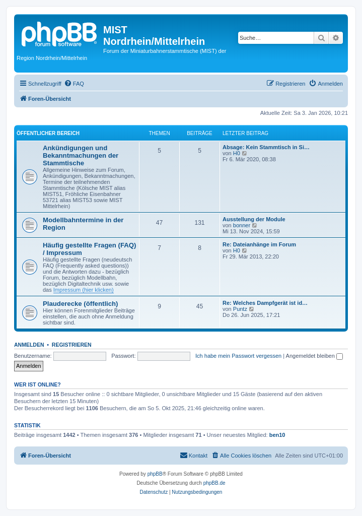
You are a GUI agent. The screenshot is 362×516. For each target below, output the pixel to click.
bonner (241, 225)
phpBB (155, 474)
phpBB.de (214, 483)
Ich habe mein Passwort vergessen (238, 356)
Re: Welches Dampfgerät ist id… (265, 303)
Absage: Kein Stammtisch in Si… (266, 147)
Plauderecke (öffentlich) (80, 303)
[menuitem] (74, 84)
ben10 (277, 435)
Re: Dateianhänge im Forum (259, 244)
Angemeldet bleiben (314, 356)
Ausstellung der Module (254, 219)
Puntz (240, 309)
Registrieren (72, 345)
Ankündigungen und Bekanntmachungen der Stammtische (80, 155)
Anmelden (29, 345)
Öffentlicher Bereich (48, 133)
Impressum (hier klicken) (83, 290)
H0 (236, 153)
